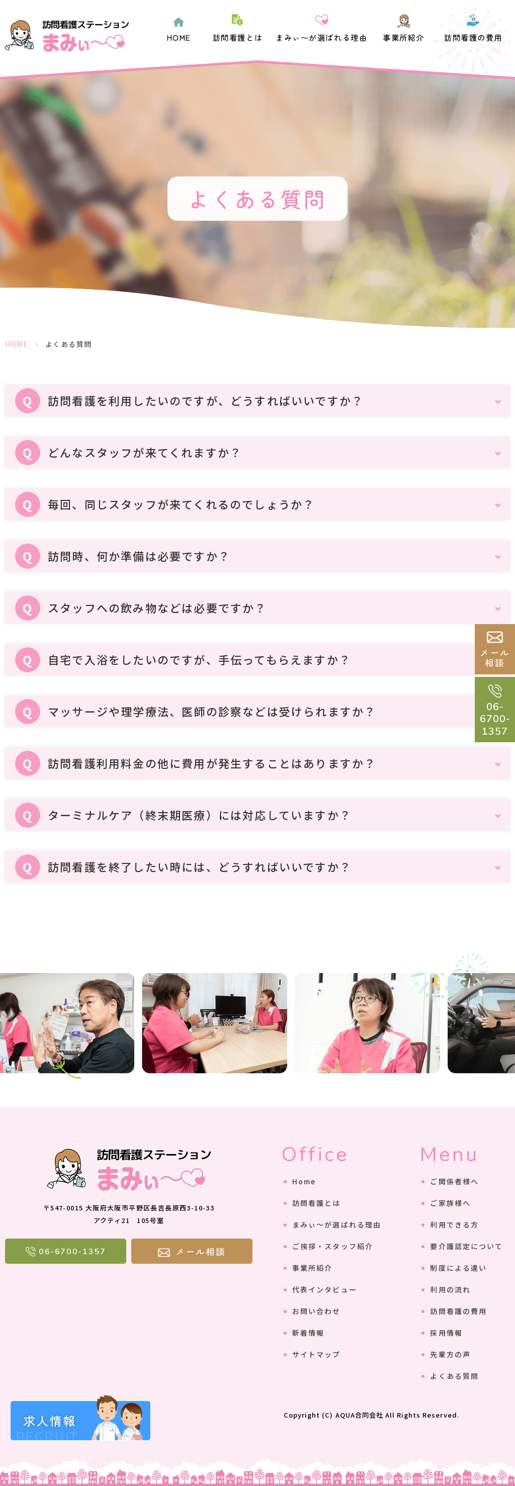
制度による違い (458, 1268)
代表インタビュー (324, 1289)
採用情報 (446, 1333)
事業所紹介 (403, 37)
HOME (179, 37)
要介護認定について (466, 1246)
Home (304, 1181)
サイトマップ (316, 1354)
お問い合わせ (316, 1311)
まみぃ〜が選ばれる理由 (321, 37)
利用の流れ (450, 1289)
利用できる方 (454, 1224)
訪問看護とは (238, 37)
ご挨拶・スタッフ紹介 (332, 1246)
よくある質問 (454, 1376)
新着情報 (308, 1333)
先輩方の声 (450, 1354)
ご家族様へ (450, 1203)
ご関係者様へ (454, 1181)
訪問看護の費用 (473, 37)
